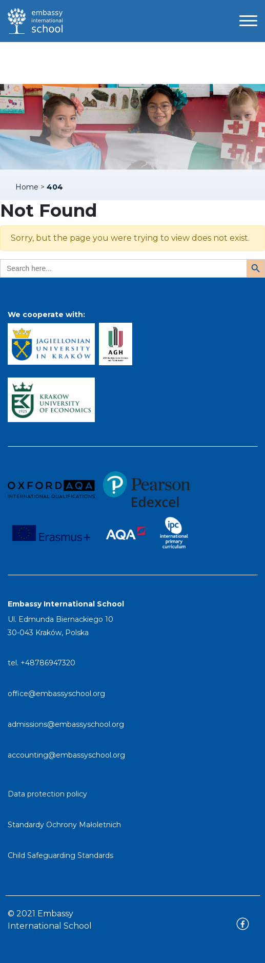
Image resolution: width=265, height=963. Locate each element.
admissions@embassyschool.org (66, 724)
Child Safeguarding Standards (60, 855)
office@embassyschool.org (56, 693)
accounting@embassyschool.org (66, 755)
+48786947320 (48, 662)
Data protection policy (47, 794)
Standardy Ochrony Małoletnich (64, 824)
